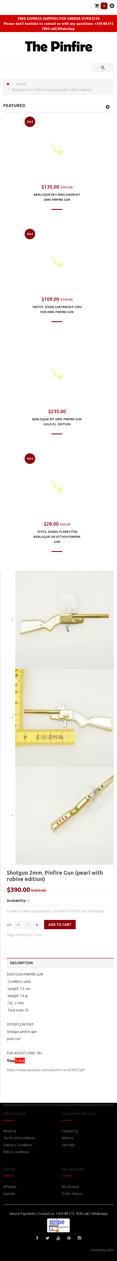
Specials (9, 1193)
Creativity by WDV (102, 1250)
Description (21, 963)
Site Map (68, 1145)
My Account (70, 1187)
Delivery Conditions (17, 1145)
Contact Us (70, 1131)
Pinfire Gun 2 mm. (29, 935)
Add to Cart (59, 924)
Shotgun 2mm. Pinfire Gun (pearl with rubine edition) (51, 90)
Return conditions (16, 1152)
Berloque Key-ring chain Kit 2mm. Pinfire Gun (57, 197)
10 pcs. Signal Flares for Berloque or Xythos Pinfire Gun (57, 536)
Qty (9, 925)
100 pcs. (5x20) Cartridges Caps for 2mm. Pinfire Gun (57, 309)
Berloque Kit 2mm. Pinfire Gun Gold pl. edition (57, 422)
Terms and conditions (19, 1138)
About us (9, 1131)
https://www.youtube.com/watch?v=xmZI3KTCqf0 (46, 1070)
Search (21, 84)
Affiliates (10, 1187)
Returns (68, 1138)
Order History (72, 1193)
